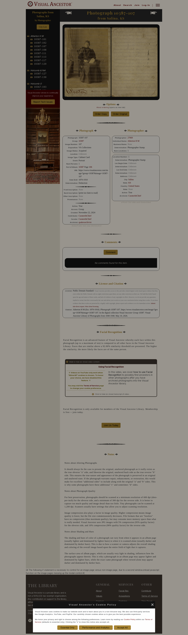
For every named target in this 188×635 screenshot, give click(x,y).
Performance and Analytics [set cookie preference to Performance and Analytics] (95, 627)
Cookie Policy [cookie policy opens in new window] (130, 619)
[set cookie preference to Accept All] (118, 605)
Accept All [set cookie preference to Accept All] (122, 627)
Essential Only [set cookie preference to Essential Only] (67, 627)
